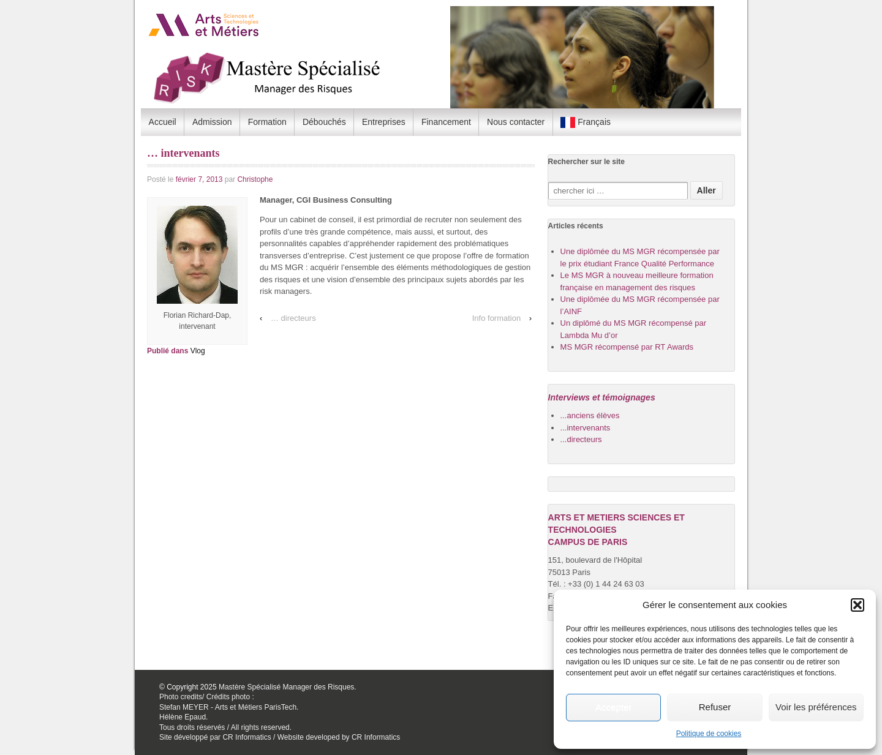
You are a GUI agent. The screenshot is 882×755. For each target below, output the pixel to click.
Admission (212, 122)
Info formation (496, 318)
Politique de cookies (709, 733)
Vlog (197, 351)
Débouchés (324, 122)
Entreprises (383, 122)
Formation (267, 122)
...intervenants (585, 427)
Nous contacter (516, 122)
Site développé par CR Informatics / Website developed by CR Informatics (279, 737)
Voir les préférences (816, 707)
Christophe (255, 179)
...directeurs (581, 439)
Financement (446, 122)
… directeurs (293, 318)
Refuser (715, 707)
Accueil (162, 122)
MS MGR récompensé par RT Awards (626, 346)
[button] (857, 605)
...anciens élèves (590, 415)
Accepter (613, 707)
